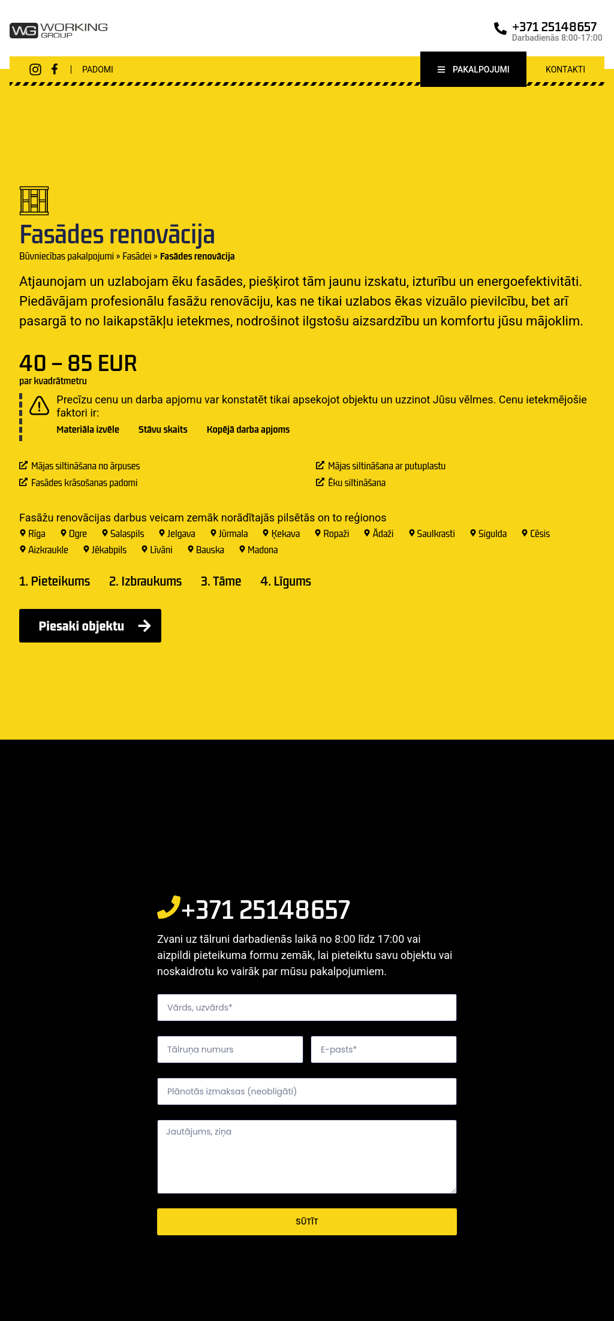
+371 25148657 (554, 26)
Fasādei (137, 258)
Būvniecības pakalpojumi (66, 258)
